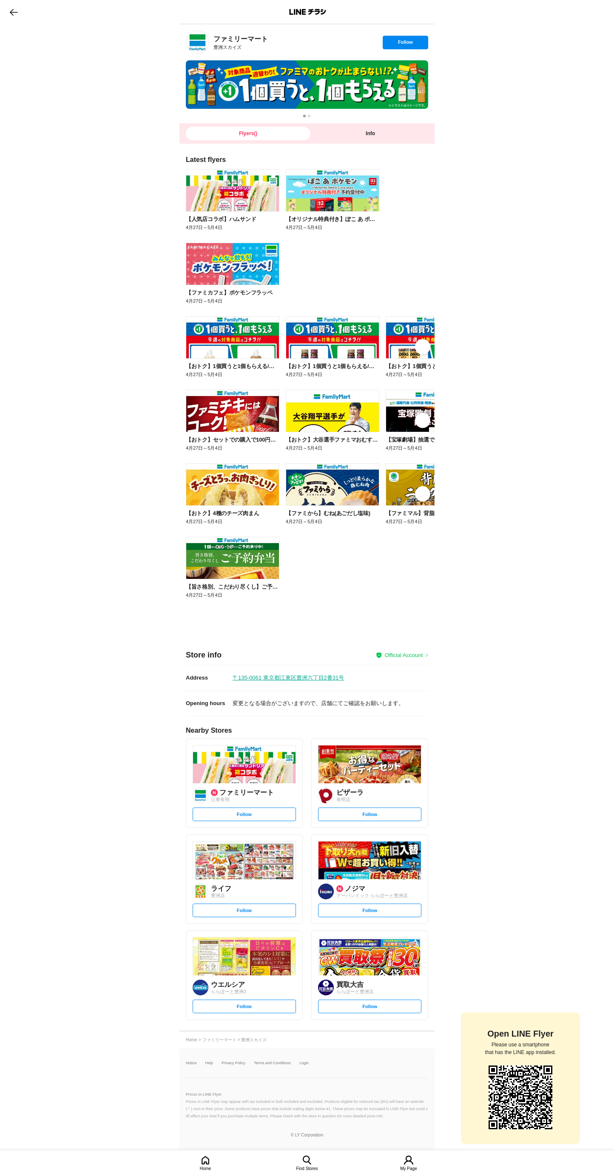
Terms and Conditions (272, 1063)
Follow (405, 44)
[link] (197, 42)
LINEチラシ (307, 12)
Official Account (404, 655)
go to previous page (14, 12)
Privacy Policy (233, 1063)
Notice (191, 1063)
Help (209, 1063)
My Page (408, 1168)
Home (205, 1168)
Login (304, 1063)
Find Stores (307, 1168)
